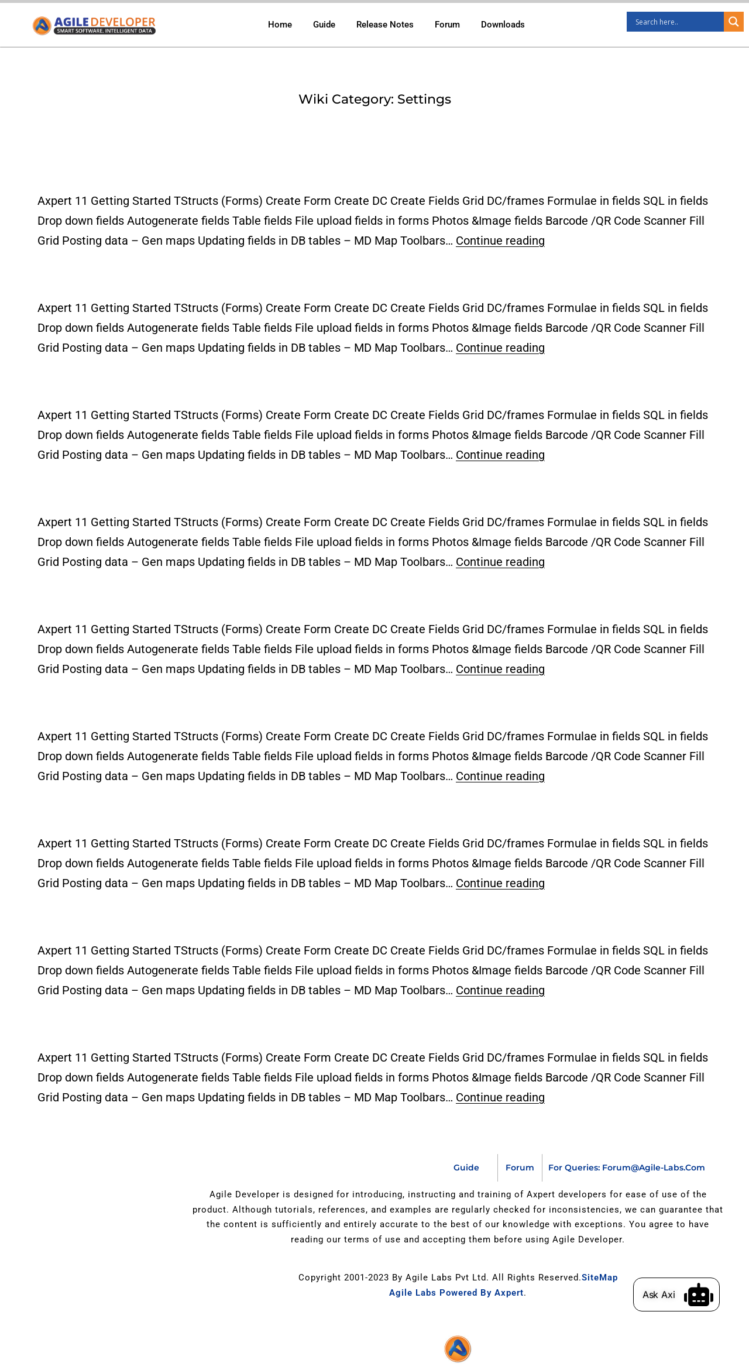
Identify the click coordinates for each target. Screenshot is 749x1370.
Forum (447, 24)
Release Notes (385, 24)
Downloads (503, 24)
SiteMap (600, 1277)
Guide (324, 24)
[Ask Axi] (712, 1294)
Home (280, 24)
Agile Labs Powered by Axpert (456, 1292)
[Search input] (678, 22)
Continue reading (500, 241)
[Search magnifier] (734, 22)
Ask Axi (672, 1294)
